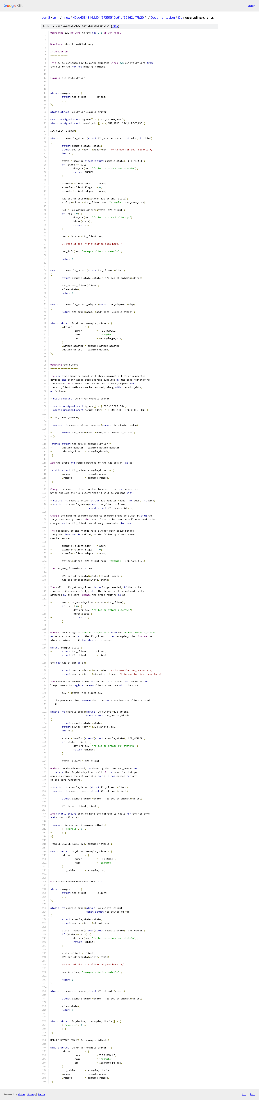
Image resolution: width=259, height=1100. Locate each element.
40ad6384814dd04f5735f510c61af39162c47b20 (108, 17)
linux (66, 17)
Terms (41, 1094)
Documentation (163, 17)
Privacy (31, 1094)
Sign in (251, 5)
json (252, 1094)
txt (244, 1094)
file (115, 26)
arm (56, 17)
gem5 (45, 17)
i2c (180, 17)
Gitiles (21, 1094)
